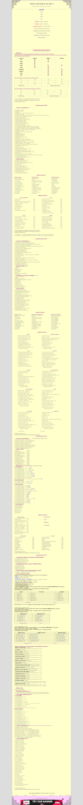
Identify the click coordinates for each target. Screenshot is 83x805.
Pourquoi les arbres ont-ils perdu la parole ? (24, 441)
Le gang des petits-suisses (20, 520)
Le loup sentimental (46, 391)
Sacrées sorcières (18, 260)
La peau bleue (18, 187)
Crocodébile (17, 298)
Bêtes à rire (17, 200)
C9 (21, 83)
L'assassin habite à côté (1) (20, 119)
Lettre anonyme (18, 284)
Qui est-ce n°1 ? (18, 508)
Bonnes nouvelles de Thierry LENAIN (22, 201)
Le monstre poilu (45, 357)
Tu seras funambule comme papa (25, 376)
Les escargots (18, 181)
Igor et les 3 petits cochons (47, 400)
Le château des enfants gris (20, 299)
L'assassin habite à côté (20, 169)
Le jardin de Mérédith (46, 224)
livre (34, 199)
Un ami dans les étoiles (20, 226)
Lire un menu (54, 324)
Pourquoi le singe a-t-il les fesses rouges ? (23, 447)
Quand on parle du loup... (20, 224)
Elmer (43, 416)
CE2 (41, 14)
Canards (17, 242)
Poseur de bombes (19, 285)
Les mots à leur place (19, 255)
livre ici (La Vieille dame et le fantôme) (33, 128)
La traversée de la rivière (20, 154)
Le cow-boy (17, 144)
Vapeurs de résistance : (23, 335)
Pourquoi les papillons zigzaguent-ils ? (23, 448)
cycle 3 (41, 21)
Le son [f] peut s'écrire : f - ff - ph (21, 487)
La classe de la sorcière (23, 419)
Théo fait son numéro (22, 380)
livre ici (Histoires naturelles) (25, 242)
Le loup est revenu (46, 402)
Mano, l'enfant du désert (47, 219)
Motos (53, 184)
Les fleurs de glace (19, 457)
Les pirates (20, 400)
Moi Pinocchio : (45, 344)
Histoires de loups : (46, 340)
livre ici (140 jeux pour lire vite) (28, 257)
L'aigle (33, 179)
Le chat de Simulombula (20, 160)
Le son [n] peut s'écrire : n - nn (21, 493)
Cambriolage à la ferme (20, 278)
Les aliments (54, 179)
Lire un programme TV (56, 323)
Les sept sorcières (22, 423)
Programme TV (55, 191)
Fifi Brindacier (18, 130)
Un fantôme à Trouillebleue (20, 532)
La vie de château (18, 171)
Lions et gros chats (22, 402)
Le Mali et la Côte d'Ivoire (20, 247)
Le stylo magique (18, 220)
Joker (16, 164)
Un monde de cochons (47, 427)
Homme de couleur (46, 412)
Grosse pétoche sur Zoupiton (48, 354)
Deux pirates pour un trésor (20, 216)
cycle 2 (46, 21)
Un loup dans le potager (47, 404)
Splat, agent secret (19, 531)
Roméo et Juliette (45, 425)
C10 (35, 83)
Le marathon (34, 191)
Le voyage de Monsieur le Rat (21, 251)
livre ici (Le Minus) (25, 123)
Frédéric (44, 420)
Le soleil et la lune (18, 320)
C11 (48, 83)
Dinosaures (20, 393)
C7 (48, 81)
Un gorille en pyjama (19, 459)
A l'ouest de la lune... (19, 184)
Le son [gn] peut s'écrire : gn (21, 501)
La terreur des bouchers (20, 244)
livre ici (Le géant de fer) (27, 131)
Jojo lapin (17, 129)
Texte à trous (17, 512)
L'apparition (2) (18, 132)
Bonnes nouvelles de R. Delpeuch (22, 162)
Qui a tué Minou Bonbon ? (20, 528)
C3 (48, 79)
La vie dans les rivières (19, 186)
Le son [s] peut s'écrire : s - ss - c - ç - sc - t (24, 498)
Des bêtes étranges (22, 394)
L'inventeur (44, 209)
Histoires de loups (18, 204)
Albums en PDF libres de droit (41, 35)
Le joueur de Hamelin (36, 189)
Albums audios (42, 37)
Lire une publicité (55, 320)
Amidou (43, 417)
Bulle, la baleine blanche (20, 453)
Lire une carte (54, 317)
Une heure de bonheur (46, 211)
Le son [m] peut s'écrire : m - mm (22, 492)
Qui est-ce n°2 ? (18, 509)
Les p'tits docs (21, 431)
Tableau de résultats (47, 367)
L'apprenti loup (45, 398)
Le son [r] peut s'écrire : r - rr (21, 496)
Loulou (43, 395)
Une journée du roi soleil (47, 218)
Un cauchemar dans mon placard (49, 358)
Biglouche (44, 413)
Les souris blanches (19, 321)
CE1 (49, 26)
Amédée (20, 384)
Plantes (19, 403)
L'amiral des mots (18, 149)
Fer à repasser (18, 271)
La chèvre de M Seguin (20, 452)
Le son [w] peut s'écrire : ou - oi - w (22, 483)
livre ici (30, 116)
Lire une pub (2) (55, 327)
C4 (61, 79)
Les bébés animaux (22, 398)
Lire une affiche (55, 319)
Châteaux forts (21, 390)
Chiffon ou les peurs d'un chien (21, 202)
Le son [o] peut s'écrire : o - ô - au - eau (23, 470)
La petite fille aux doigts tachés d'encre (23, 151)
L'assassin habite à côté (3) (20, 121)
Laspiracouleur (18, 519)
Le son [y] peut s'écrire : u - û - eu (22, 471)
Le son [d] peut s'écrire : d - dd (21, 486)
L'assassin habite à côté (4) (20, 122)
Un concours (17, 180)
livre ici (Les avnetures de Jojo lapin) (27, 129)
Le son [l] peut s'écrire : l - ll (20, 497)
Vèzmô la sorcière (22, 413)
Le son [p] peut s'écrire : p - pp (21, 494)
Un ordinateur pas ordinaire (20, 125)
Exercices (17, 272)
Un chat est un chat (46, 423)
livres (36, 275)
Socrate (16, 450)
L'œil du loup (17, 170)
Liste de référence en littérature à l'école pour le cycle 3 (27, 99)
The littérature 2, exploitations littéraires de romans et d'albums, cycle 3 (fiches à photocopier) (34, 235)
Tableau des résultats (23, 348)
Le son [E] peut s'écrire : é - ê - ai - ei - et (24, 475)
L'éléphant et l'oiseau (19, 111)
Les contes (42, 431)
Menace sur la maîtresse (20, 526)
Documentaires (29, 389)
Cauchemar (17, 274)
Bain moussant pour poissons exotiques (23, 279)
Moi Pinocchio (18, 207)
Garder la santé (35, 185)
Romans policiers (54, 370)
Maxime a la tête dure (19, 276)
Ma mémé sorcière (22, 421)
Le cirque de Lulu (21, 372)
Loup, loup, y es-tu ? (46, 405)
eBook (28, 143)
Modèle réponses (18, 178)
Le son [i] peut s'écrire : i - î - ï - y (21, 469)
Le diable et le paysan (19, 147)
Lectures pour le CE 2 (41, 238)
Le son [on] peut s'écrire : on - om (22, 477)
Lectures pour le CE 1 (41, 436)
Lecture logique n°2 (19, 506)
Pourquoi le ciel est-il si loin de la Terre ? (23, 439)
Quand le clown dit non (23, 381)
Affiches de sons (20, 465)
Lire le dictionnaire (55, 316)
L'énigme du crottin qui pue (20, 525)
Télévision (17, 267)
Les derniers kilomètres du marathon (22, 139)
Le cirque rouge (21, 385)
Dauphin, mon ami (19, 141)
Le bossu (17, 117)
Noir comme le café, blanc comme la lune (50, 419)
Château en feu (18, 281)
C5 (21, 81)
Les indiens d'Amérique (23, 399)
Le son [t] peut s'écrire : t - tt (20, 495)
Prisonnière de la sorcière (23, 417)
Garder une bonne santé (37, 321)
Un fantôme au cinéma (19, 128)
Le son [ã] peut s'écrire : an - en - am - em (23, 476)
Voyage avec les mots (19, 114)
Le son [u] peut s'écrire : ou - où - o (22, 472)
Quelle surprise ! (18, 188)
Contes (23, 215)
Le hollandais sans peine (47, 204)
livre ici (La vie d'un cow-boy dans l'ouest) (29, 144)
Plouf (43, 399)
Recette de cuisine (19, 269)
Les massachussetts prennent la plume (23, 150)
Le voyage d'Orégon (22, 382)
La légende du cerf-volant (47, 225)
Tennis (53, 185)
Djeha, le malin (18, 218)
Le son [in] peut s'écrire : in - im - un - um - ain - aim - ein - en (27, 478)
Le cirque (28, 370)
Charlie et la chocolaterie (20, 166)
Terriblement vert (45, 210)
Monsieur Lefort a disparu (20, 286)
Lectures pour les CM (41, 105)
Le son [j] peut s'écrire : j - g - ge (21, 500)
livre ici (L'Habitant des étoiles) (28, 243)
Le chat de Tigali (18, 165)
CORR (26, 390)
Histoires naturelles (19, 143)
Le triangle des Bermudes (20, 250)
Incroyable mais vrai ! (56, 187)
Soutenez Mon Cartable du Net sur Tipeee (41, 6)
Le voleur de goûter (19, 524)
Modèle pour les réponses (19, 315)
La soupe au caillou (46, 403)
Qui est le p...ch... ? (19, 530)
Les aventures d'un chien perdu (21, 116)
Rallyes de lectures (43, 195)
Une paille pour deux (46, 202)
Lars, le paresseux (19, 183)
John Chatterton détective (20, 518)
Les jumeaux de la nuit (19, 140)
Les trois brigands (19, 306)
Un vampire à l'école (19, 228)
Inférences (18, 52)
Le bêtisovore (18, 205)
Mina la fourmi (45, 421)
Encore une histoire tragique (21, 273)
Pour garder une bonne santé (21, 137)
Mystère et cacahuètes (19, 527)
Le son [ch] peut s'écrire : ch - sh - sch (23, 489)
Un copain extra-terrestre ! (20, 210)
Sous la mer (20, 404)
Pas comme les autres (19, 179)
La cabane (17, 113)
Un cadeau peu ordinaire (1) (21, 263)
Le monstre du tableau (47, 353)
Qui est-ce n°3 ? (18, 510)
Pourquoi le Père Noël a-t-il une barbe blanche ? (25, 440)
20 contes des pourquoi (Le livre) (40, 438)
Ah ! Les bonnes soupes (20, 305)
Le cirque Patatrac (22, 379)
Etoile (19, 375)
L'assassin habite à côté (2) (20, 120)
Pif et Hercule (54, 189)
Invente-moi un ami (46, 207)
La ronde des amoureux (20, 460)
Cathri (16, 146)
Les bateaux (20, 396)
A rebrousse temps (46, 206)
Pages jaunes (54, 192)
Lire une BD (54, 325)
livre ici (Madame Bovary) (26, 248)
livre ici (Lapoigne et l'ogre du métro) (33, 244)
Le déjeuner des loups (46, 396)
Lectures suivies (20, 159)
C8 (61, 81)
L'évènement (17, 270)
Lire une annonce (55, 326)
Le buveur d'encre (18, 167)
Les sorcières (29, 411)
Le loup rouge (45, 221)
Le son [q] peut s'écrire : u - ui (21, 482)
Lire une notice (55, 322)
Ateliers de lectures (41, 175)
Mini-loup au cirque (22, 377)
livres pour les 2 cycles (43, 28)
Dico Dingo (17, 307)
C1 (21, 79)
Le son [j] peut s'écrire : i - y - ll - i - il (22, 481)
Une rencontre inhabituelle (20, 127)
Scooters (54, 186)
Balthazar (44, 393)
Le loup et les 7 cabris (46, 407)
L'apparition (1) (18, 131)
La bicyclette (17, 142)
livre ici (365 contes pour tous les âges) (31, 254)
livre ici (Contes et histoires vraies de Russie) (34, 246)
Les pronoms (17, 256)
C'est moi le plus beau (46, 390)
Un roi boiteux (18, 297)
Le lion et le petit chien (19, 246)
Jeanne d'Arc (17, 138)
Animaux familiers (55, 183)
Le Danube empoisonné (20, 133)
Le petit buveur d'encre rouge (21, 168)
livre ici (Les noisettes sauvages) (27, 142)
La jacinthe (17, 136)
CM (41, 12)
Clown (19, 373)
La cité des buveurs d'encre (47, 200)
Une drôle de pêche (19, 126)
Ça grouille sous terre (46, 226)
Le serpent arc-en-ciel (19, 118)
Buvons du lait (55, 181)
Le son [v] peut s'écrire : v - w (21, 499)
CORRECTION (21, 85)
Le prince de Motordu (19, 249)
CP (41, 19)
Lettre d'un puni (18, 257)
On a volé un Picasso (19, 287)
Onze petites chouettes (47, 220)
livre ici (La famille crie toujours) (31, 259)
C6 (34, 81)
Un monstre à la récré (46, 352)
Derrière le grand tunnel (20, 456)
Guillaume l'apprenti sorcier (24, 425)
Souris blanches (18, 185)
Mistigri (16, 277)
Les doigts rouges (18, 163)
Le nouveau (17, 192)
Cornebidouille (21, 415)
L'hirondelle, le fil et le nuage (48, 212)
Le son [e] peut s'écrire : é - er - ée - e (23, 474)
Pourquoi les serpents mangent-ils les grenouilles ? (25, 446)
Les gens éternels (18, 254)
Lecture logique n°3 (19, 507)
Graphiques (17, 112)
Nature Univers (18, 152)
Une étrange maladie (19, 153)
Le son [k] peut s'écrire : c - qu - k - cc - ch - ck (24, 490)
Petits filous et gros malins (20, 223)
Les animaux (54, 180)
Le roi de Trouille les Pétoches (21, 219)
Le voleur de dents (19, 206)
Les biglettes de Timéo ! (20, 455)
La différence (56, 411)
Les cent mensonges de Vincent (25, 420)
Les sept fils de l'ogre (19, 221)
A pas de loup (18, 199)
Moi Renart (17, 209)
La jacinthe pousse (36, 184)
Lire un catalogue (55, 318)
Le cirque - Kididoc (22, 371)
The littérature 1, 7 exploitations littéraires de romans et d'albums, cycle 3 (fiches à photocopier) (34, 234)
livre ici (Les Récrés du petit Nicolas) (31, 126)
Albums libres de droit (20, 101)
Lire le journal (54, 321)
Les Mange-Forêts (19, 161)
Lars (16, 319)
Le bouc (16, 245)
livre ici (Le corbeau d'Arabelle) (33, 127)
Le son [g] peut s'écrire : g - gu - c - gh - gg (23, 488)
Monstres (55, 350)
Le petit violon (18, 158)
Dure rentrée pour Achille (47, 424)
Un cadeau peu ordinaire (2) (21, 264)
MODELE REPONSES (55, 85)
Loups (54, 389)
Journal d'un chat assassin (20, 300)
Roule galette (17, 451)
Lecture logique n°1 (19, 505)
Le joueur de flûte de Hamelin (21, 148)
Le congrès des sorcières (23, 427)
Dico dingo (44, 205)
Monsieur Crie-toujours (19, 259)
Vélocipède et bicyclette (20, 135)
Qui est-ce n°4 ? (18, 511)
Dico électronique (55, 188)
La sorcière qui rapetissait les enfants (26, 424)
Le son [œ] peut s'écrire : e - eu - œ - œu (23, 473)
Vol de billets (17, 280)
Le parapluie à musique (20, 145)
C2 (34, 79)
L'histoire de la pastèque (20, 124)
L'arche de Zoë (18, 458)
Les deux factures (18, 253)
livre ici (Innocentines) (29, 140)
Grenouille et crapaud (19, 110)
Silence (16, 268)
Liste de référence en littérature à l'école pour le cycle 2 (27, 100)
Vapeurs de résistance (46, 216)
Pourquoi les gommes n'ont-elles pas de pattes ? (25, 445)
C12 (62, 83)
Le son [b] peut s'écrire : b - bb (21, 485)
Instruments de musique (23, 395)
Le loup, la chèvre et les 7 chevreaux (49, 394)
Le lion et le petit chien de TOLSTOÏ (22, 115)
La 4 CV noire (18, 123)
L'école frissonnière (19, 155)
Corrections (16, 193)
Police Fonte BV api (37, 465)
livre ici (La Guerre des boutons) (26, 113)
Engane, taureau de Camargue (48, 228)
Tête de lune (17, 225)
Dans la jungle (21, 391)
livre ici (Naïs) (22, 117)
